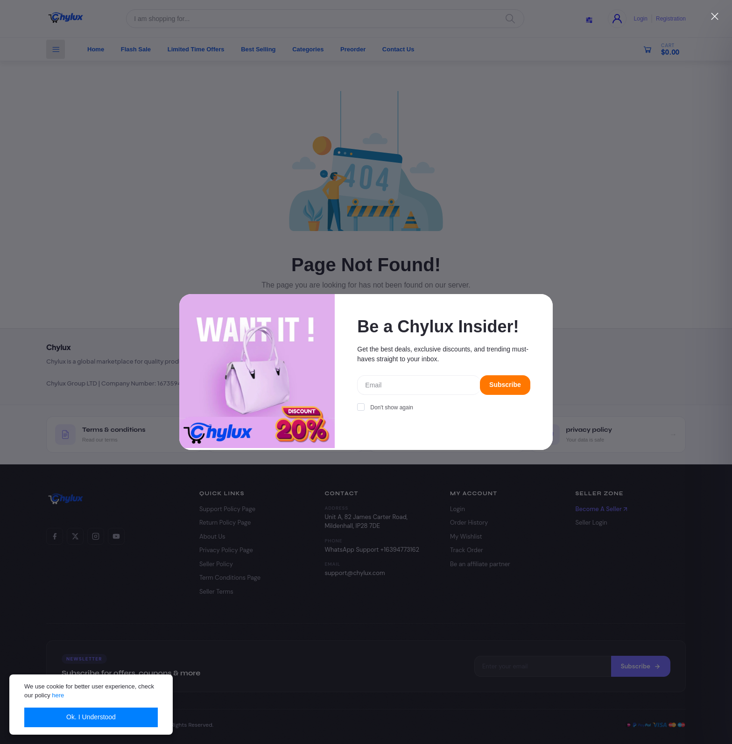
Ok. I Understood (91, 717)
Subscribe (505, 384)
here (58, 695)
